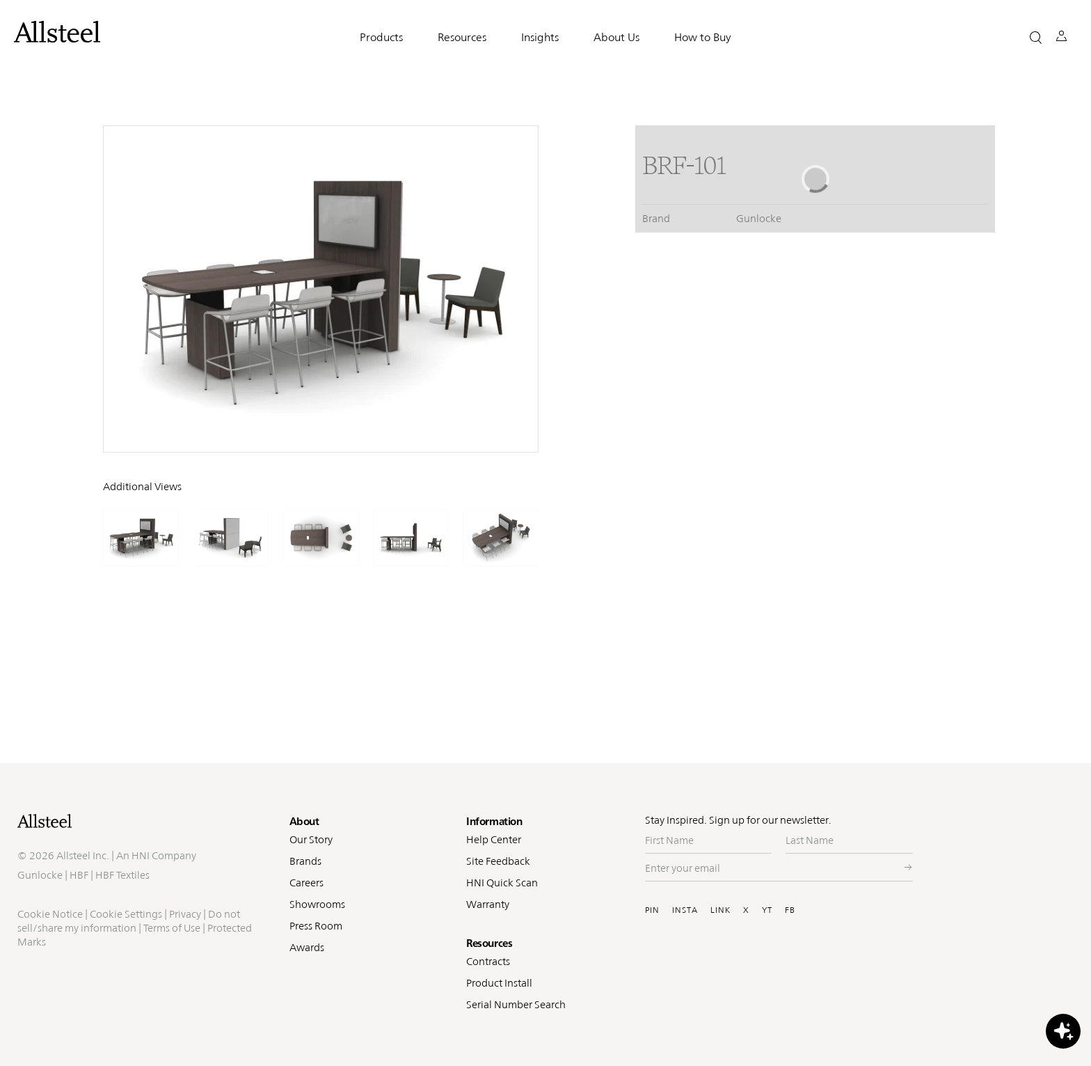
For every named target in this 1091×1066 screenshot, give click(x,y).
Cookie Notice (50, 914)
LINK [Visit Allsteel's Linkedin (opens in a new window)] (720, 910)
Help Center (493, 839)
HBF (79, 875)
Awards (306, 947)
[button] (1035, 37)
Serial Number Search (516, 1004)
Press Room (315, 926)
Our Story (311, 839)
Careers (306, 882)
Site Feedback (498, 861)
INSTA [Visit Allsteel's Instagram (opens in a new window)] (685, 910)
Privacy (185, 914)
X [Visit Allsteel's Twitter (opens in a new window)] (746, 910)
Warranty (487, 904)
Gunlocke (40, 875)
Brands (305, 861)
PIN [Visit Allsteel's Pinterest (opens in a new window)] (652, 910)
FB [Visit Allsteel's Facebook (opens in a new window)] (790, 910)
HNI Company (164, 855)
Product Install (499, 983)
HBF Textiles (122, 875)
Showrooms (317, 904)
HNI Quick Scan (502, 882)
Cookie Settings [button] (126, 914)
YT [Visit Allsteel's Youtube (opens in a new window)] (767, 910)
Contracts (488, 961)
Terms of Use (171, 928)
